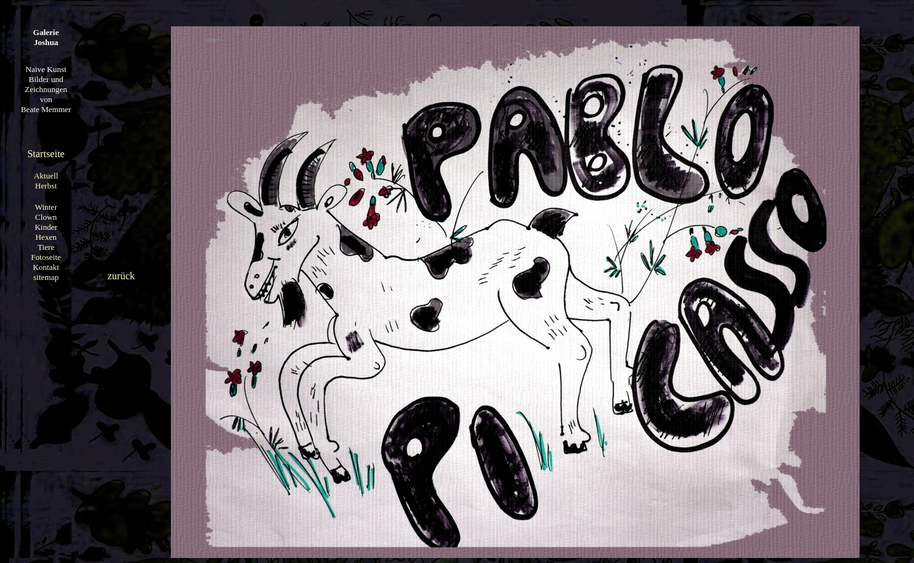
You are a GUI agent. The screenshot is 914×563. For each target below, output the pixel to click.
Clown (46, 217)
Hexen (45, 237)
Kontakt (46, 267)
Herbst (46, 185)
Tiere (46, 247)
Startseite (46, 153)
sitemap (45, 277)
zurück (121, 276)
